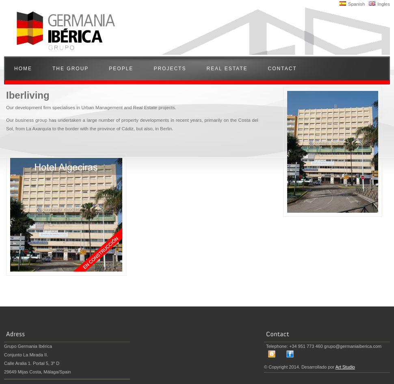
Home (23, 68)
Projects (170, 68)
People (121, 68)
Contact (282, 68)
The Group (70, 68)
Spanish (352, 4)
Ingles (379, 4)
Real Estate (226, 68)
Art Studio (345, 367)
